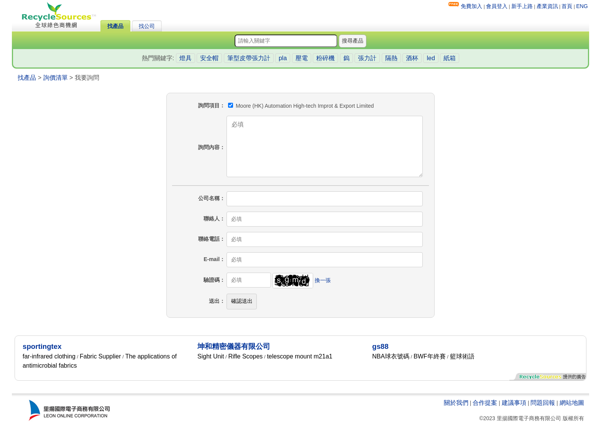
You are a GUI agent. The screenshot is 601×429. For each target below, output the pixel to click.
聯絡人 (212, 218)
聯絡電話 (209, 239)
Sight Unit (210, 356)
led (431, 58)
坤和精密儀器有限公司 (233, 346)
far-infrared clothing (49, 356)
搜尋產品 (352, 41)
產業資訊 (547, 6)
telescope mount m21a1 (299, 356)
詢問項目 (209, 105)
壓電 (302, 58)
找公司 (147, 26)
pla (283, 58)
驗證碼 (212, 280)
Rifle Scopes (245, 356)
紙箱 (449, 58)
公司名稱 (209, 198)
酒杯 (412, 58)
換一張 (323, 280)
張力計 (367, 58)
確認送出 (242, 301)
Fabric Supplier (100, 356)
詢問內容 (209, 147)
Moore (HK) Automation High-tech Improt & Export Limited (301, 106)
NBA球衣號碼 (390, 356)
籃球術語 (462, 356)
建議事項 (514, 402)
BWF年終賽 (430, 356)
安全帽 (209, 58)
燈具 (185, 58)
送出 (214, 301)
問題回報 (542, 402)
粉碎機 (325, 58)
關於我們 (456, 402)
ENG (582, 6)
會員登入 (496, 6)
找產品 (115, 26)
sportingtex (42, 346)
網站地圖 (572, 402)
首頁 (567, 6)
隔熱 (391, 58)
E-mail (212, 259)
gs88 (380, 346)
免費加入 (471, 6)
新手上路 (522, 6)
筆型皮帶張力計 (248, 58)
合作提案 (485, 402)
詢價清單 (55, 77)
